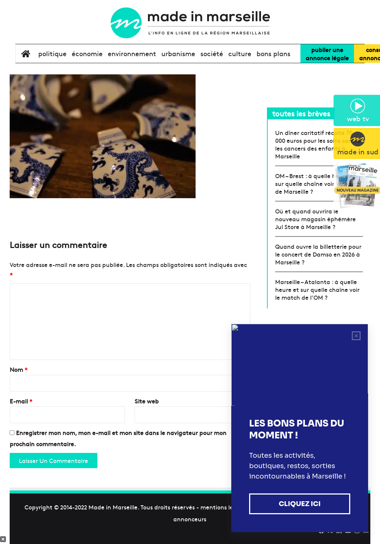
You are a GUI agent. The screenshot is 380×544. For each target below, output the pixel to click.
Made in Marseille (113, 507)
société (211, 53)
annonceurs (189, 519)
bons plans (273, 53)
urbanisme (178, 53)
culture (239, 53)
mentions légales (224, 507)
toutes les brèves (301, 113)
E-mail (21, 401)
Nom (19, 369)
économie (87, 53)
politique (52, 53)
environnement (132, 53)
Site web (147, 401)
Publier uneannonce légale (327, 53)
